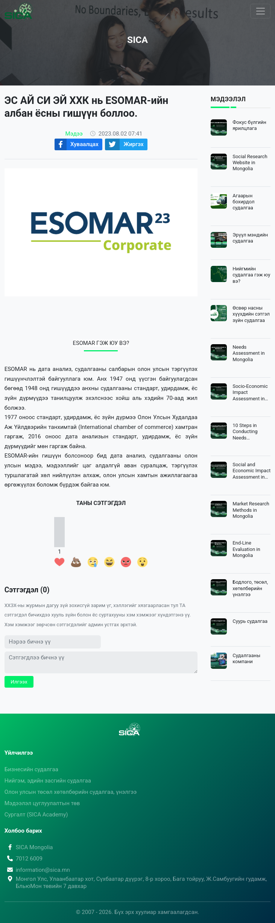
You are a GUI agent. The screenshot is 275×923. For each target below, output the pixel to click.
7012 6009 (24, 858)
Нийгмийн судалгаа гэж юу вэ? (251, 275)
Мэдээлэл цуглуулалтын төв (42, 803)
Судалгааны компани (246, 658)
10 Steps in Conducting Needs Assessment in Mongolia (248, 432)
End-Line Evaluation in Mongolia (246, 549)
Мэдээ (74, 133)
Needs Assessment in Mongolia (248, 353)
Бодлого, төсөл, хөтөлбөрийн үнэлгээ (250, 588)
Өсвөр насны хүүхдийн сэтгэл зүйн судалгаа (251, 314)
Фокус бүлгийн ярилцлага (249, 125)
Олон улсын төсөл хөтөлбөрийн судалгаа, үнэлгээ (71, 792)
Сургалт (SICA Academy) (36, 814)
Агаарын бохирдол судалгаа (243, 202)
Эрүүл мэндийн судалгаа (250, 238)
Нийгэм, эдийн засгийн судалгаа (48, 780)
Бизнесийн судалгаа (31, 769)
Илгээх (19, 682)
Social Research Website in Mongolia (249, 163)
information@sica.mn (37, 870)
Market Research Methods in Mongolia (250, 510)
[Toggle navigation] (260, 11)
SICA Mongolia (29, 847)
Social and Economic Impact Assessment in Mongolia (251, 471)
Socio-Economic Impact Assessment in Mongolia (250, 392)
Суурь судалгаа (249, 621)
